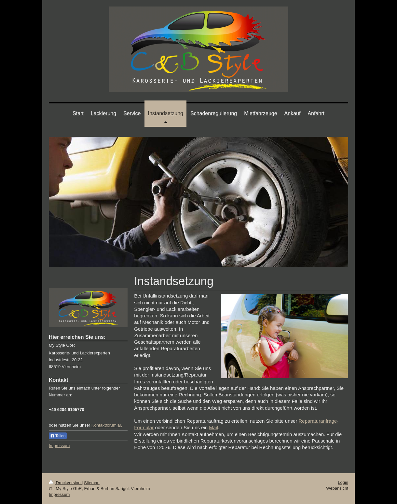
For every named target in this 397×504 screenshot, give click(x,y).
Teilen (57, 436)
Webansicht (337, 488)
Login (343, 482)
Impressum (59, 445)
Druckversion (65, 482)
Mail (213, 427)
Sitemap (92, 482)
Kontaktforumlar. (106, 425)
